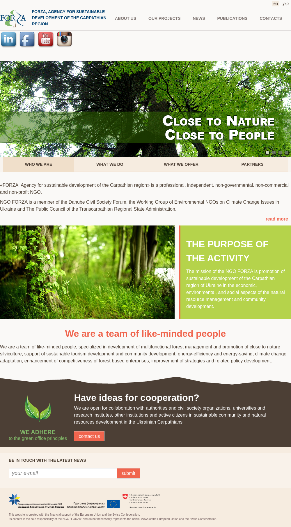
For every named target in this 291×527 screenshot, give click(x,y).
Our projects (164, 18)
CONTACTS (271, 18)
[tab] (38, 164)
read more (277, 218)
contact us (89, 436)
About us (125, 18)
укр (286, 3)
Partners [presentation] (253, 164)
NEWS (199, 18)
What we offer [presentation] (181, 164)
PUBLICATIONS (232, 18)
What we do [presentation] (109, 164)
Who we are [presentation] (38, 164)
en (276, 3)
